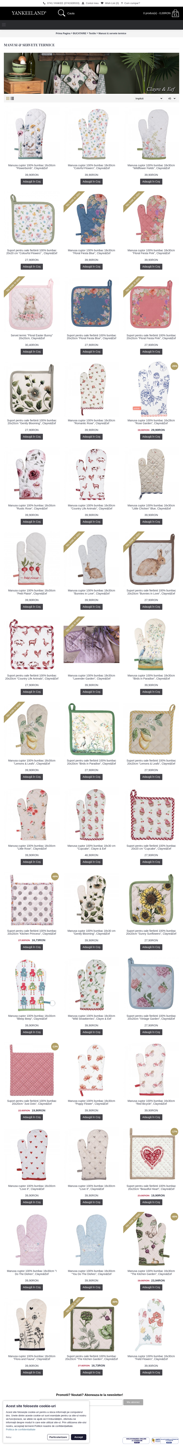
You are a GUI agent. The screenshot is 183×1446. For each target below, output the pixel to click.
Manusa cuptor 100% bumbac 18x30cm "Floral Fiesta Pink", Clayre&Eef (151, 252)
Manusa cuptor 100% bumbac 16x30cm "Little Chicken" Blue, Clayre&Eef (151, 507)
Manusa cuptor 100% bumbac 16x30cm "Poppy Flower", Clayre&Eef (91, 1102)
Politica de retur (11, 1423)
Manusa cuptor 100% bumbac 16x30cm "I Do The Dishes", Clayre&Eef (31, 1272)
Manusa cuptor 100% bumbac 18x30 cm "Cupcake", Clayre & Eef (92, 847)
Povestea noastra (12, 1412)
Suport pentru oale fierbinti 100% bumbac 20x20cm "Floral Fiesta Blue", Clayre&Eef (91, 337)
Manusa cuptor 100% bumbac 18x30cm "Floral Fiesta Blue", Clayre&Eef (91, 252)
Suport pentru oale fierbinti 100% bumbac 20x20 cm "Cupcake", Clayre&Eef (151, 847)
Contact (7, 1427)
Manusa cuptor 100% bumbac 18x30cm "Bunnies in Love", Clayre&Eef (91, 592)
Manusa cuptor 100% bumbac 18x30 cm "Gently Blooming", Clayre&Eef (92, 932)
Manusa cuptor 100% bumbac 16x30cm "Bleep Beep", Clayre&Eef (32, 1017)
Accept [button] (78, 1437)
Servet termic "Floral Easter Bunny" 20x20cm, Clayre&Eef (32, 337)
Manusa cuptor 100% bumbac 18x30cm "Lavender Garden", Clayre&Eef (91, 677)
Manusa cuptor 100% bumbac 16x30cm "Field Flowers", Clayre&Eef (151, 1358)
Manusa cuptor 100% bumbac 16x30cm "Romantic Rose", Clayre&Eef (91, 422)
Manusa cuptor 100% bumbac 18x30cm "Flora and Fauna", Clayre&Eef (32, 1358)
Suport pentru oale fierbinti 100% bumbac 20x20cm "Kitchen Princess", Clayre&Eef (31, 932)
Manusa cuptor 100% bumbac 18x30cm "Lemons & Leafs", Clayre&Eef (32, 762)
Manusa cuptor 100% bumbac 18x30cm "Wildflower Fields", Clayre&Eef (151, 167)
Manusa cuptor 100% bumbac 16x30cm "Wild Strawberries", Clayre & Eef (91, 1017)
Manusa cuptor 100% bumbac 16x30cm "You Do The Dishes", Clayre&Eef (91, 1272)
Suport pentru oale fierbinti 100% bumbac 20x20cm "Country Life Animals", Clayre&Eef (31, 677)
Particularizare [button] (58, 1437)
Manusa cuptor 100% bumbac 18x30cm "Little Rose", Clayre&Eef (32, 847)
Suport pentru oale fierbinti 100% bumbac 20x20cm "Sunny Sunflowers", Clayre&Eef (151, 932)
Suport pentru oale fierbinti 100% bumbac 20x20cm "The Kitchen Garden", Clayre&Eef (91, 1358)
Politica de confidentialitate (20, 1429)
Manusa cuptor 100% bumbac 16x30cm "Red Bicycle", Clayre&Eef (151, 1102)
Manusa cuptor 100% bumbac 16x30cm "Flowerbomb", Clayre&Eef (32, 167)
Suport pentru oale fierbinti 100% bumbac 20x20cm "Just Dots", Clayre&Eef (31, 1102)
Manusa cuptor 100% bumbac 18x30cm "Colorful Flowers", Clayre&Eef (91, 167)
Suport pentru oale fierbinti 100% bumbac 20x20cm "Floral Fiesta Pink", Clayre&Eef (151, 337)
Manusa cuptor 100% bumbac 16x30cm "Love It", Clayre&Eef (32, 1187)
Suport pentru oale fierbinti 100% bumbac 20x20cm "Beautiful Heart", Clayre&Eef (151, 1187)
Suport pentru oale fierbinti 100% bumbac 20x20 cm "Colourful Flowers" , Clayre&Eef (31, 252)
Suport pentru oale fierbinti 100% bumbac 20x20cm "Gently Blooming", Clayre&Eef (31, 422)
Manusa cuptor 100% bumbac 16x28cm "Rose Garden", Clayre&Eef (151, 422)
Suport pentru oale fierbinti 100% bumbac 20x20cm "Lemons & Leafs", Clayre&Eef (151, 762)
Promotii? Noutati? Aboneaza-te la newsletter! (89, 1395)
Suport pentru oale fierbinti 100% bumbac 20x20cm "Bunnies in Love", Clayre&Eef (151, 592)
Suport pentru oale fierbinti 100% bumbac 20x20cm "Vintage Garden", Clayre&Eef (151, 1017)
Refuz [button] (8, 1437)
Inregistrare (9, 1431)
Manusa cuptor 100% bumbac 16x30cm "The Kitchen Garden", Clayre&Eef (151, 1272)
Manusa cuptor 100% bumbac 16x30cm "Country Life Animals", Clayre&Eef (91, 507)
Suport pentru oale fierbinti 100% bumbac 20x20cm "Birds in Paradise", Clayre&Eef (91, 762)
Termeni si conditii (13, 1419)
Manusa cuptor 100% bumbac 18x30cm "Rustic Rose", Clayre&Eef (32, 507)
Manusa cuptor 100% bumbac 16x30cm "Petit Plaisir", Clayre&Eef (32, 592)
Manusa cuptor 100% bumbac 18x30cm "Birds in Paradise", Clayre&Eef (151, 677)
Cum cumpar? (11, 1416)
